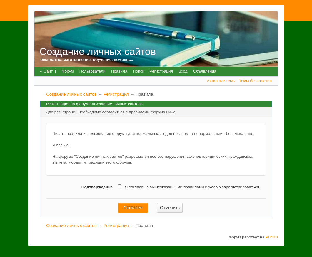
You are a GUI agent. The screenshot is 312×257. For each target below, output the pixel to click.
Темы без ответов (255, 81)
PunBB (272, 237)
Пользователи (92, 71)
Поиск (138, 71)
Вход (183, 71)
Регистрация (161, 71)
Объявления (204, 71)
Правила (119, 71)
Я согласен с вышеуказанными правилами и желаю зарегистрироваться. (187, 187)
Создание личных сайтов (97, 51)
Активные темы (221, 81)
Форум (67, 71)
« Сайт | (48, 71)
